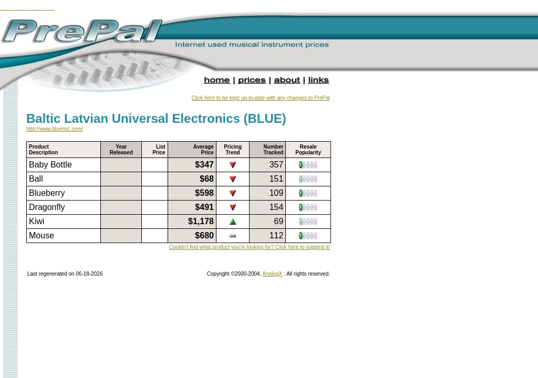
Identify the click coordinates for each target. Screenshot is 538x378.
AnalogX (273, 274)
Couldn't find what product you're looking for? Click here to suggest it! (249, 247)
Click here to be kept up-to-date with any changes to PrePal (261, 98)
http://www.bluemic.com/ (54, 129)
